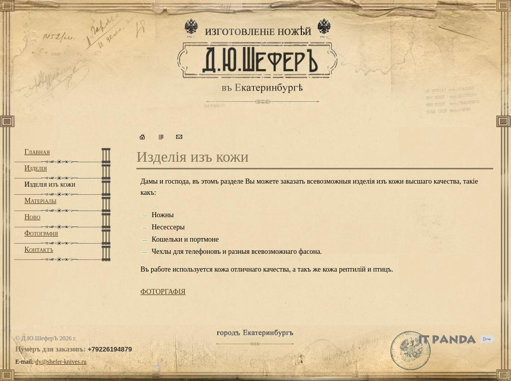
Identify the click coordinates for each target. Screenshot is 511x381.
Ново (32, 217)
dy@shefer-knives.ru (61, 361)
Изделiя (35, 168)
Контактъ (38, 249)
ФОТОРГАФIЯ (162, 292)
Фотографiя (41, 233)
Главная (37, 152)
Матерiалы (40, 200)
